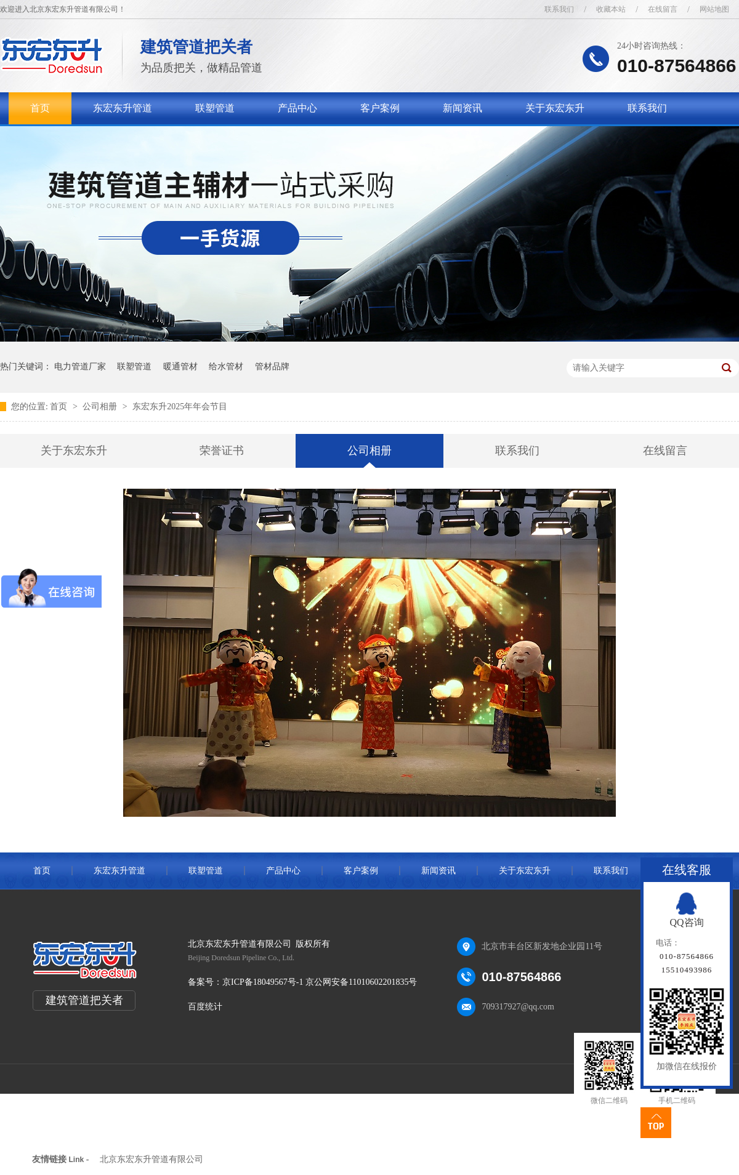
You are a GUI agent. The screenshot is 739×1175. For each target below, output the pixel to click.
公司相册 (101, 406)
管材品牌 (272, 366)
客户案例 (380, 108)
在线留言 (662, 9)
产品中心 (297, 108)
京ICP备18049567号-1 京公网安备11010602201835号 (319, 982)
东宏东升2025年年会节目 (179, 406)
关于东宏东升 (554, 108)
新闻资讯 (462, 108)
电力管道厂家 (80, 366)
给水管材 (226, 366)
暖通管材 (180, 366)
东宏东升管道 (122, 108)
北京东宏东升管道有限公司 (151, 1159)
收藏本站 (611, 9)
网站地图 (714, 9)
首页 (40, 108)
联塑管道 (215, 108)
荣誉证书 (222, 450)
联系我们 (559, 9)
